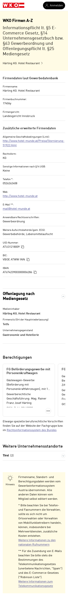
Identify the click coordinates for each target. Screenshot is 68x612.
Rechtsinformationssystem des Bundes (32, 430)
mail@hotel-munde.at (16, 208)
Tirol (8, 456)
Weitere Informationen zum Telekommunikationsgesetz (35, 584)
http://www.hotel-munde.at (20, 196)
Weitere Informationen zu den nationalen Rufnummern (37, 542)
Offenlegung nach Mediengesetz (19, 296)
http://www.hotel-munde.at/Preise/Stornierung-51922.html (33, 143)
